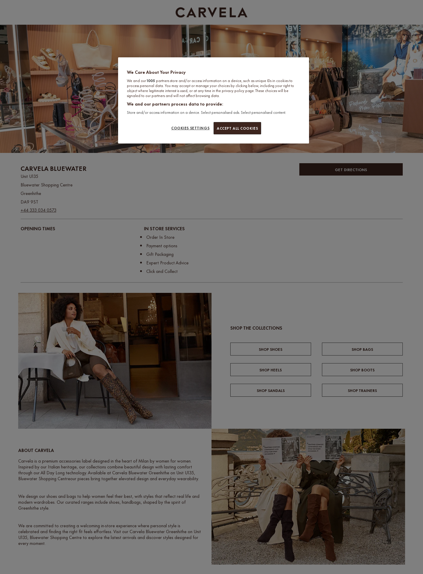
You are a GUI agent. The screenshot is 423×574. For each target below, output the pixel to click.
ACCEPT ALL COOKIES (237, 128)
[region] (213, 100)
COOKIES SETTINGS (190, 128)
